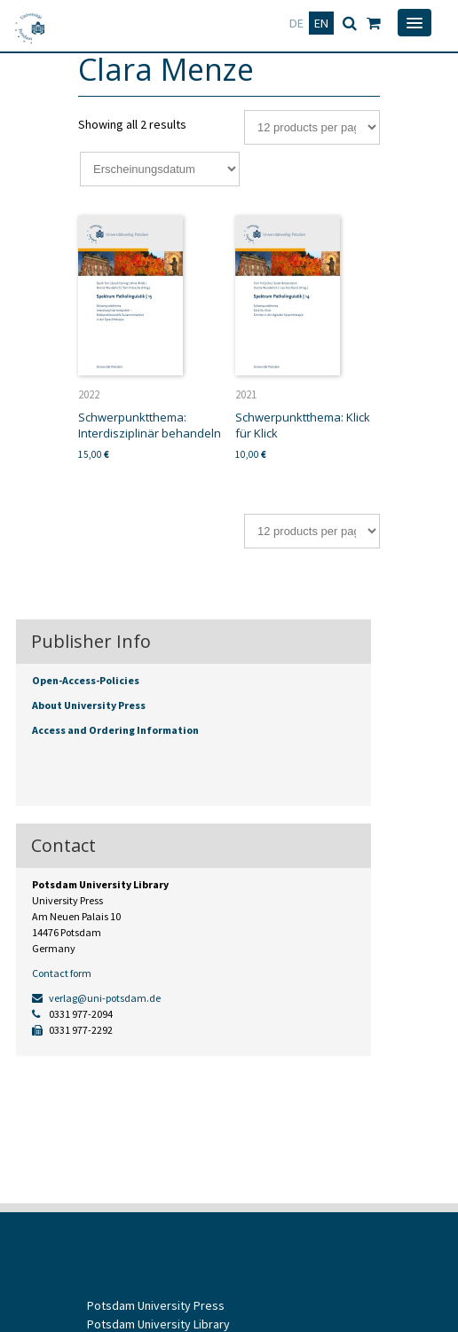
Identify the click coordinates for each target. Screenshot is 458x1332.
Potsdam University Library (158, 1324)
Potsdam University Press (156, 1305)
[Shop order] (160, 169)
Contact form (61, 973)
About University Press (89, 705)
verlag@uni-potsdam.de (96, 998)
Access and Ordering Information (115, 730)
